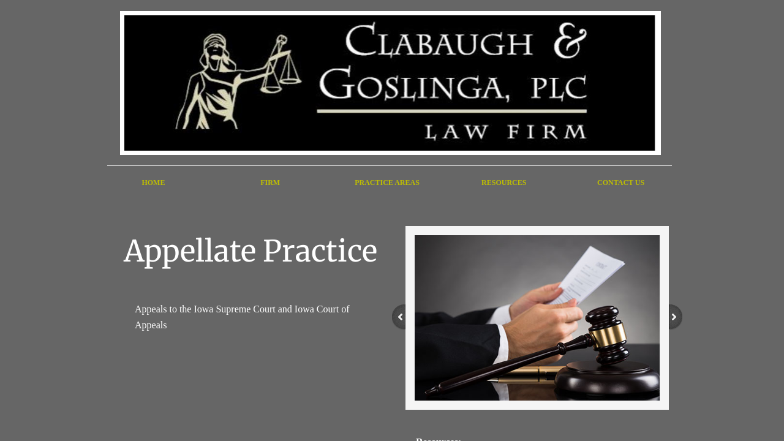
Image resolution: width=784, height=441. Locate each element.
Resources (503, 182)
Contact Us (620, 182)
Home (153, 182)
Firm (270, 182)
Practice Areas (387, 182)
